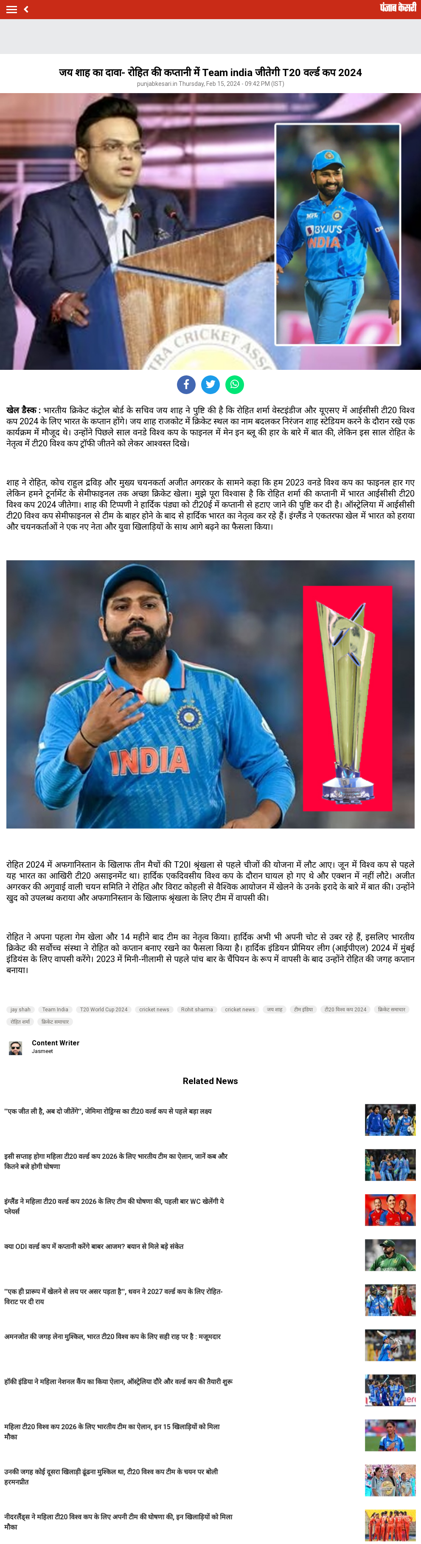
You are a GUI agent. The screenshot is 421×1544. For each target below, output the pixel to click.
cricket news (154, 1010)
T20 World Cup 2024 (103, 1010)
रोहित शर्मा (20, 1022)
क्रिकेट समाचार (391, 1010)
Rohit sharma (197, 1010)
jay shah (21, 1010)
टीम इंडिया (303, 1010)
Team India (55, 1010)
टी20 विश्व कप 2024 (345, 1010)
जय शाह (274, 1010)
